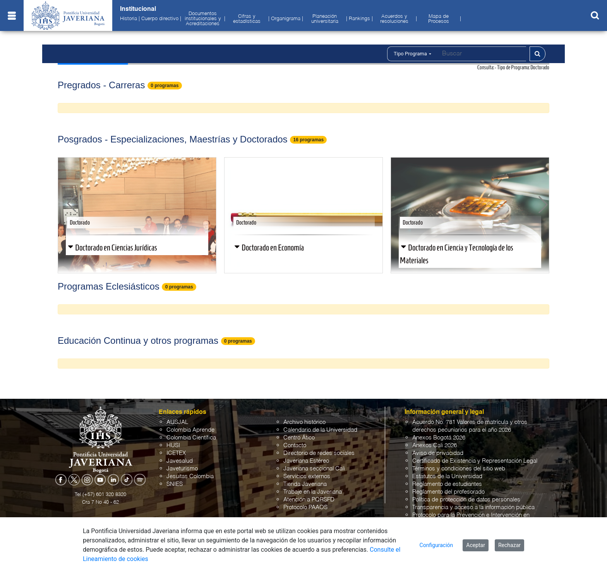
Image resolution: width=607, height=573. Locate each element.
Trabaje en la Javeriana (312, 492)
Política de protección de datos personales (466, 500)
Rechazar (509, 545)
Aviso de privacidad (437, 453)
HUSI (173, 445)
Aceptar (475, 545)
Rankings (359, 19)
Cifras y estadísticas (247, 19)
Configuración (436, 545)
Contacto (294, 445)
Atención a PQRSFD (308, 500)
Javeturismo (182, 469)
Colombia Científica (191, 438)
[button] (71, 203)
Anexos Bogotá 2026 (438, 438)
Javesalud (179, 461)
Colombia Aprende (190, 430)
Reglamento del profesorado (448, 492)
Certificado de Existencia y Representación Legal (474, 461)
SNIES (174, 484)
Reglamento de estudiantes (447, 484)
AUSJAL (177, 422)
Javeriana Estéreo (306, 461)
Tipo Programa (412, 54)
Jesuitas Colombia (190, 476)
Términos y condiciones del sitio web (458, 469)
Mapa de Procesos (438, 19)
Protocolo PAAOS (305, 507)
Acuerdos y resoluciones (394, 19)
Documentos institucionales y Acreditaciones (203, 19)
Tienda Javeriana (305, 484)
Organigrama (285, 19)
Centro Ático (299, 438)
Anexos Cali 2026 (434, 445)
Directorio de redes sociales (319, 453)
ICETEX (176, 453)
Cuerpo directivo (159, 19)
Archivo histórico (304, 422)
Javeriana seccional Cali (314, 469)
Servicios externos (306, 476)
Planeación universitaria (324, 19)
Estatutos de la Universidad (447, 476)
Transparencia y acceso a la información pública (473, 507)
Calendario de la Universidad (320, 430)
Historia (128, 19)
